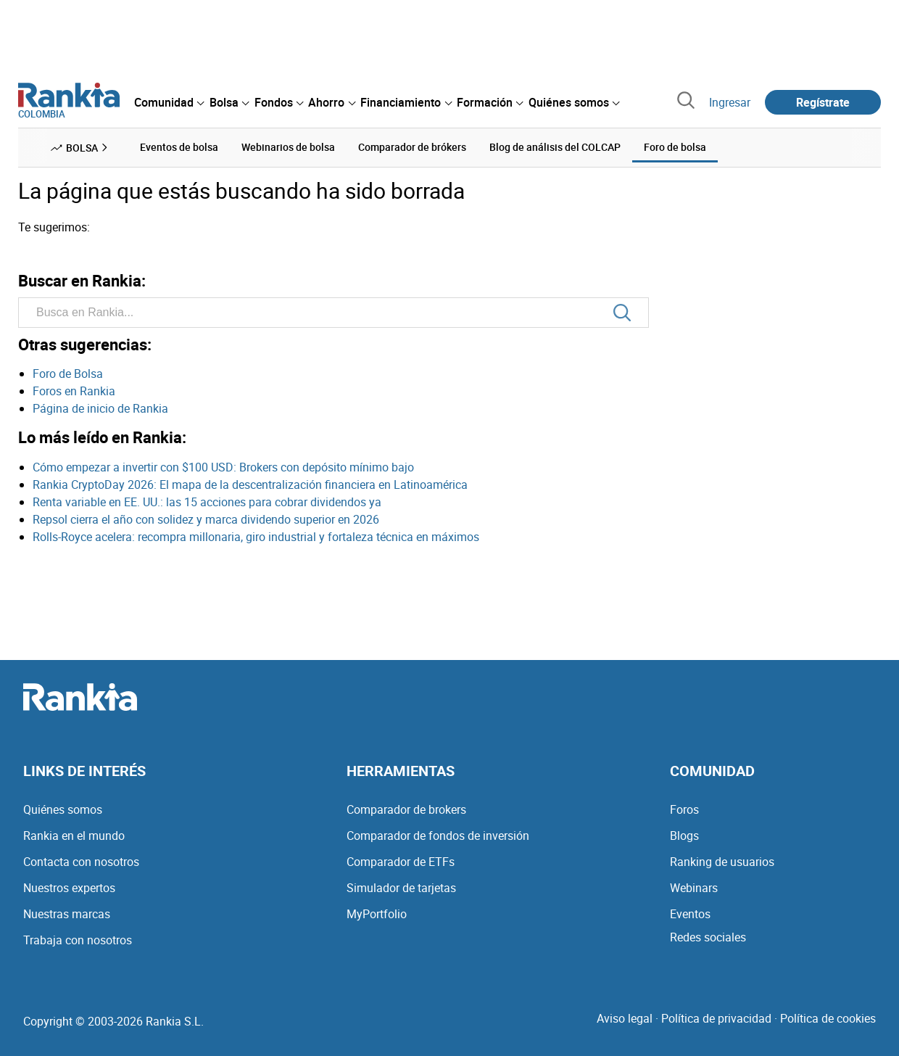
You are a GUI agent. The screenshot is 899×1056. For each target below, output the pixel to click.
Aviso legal (624, 1018)
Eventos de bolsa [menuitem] (179, 147)
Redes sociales (708, 937)
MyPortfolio (377, 914)
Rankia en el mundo (74, 835)
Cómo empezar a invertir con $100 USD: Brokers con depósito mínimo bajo (223, 467)
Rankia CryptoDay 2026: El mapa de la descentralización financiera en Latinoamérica (250, 484)
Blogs (684, 835)
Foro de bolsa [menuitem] (675, 147)
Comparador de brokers (406, 809)
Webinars (694, 888)
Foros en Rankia (74, 391)
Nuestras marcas (66, 914)
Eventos (690, 914)
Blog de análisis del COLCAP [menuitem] (555, 147)
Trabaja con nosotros (77, 940)
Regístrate (823, 102)
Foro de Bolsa (68, 373)
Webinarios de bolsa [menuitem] (288, 147)
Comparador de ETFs (401, 862)
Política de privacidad (716, 1018)
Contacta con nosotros (81, 862)
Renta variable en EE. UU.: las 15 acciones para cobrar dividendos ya (207, 502)
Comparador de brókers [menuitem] (412, 147)
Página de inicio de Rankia (100, 408)
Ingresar (729, 102)
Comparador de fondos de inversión (438, 835)
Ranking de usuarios (722, 862)
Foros (684, 809)
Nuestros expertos (69, 888)
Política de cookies (828, 1018)
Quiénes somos (62, 809)
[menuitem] (169, 102)
